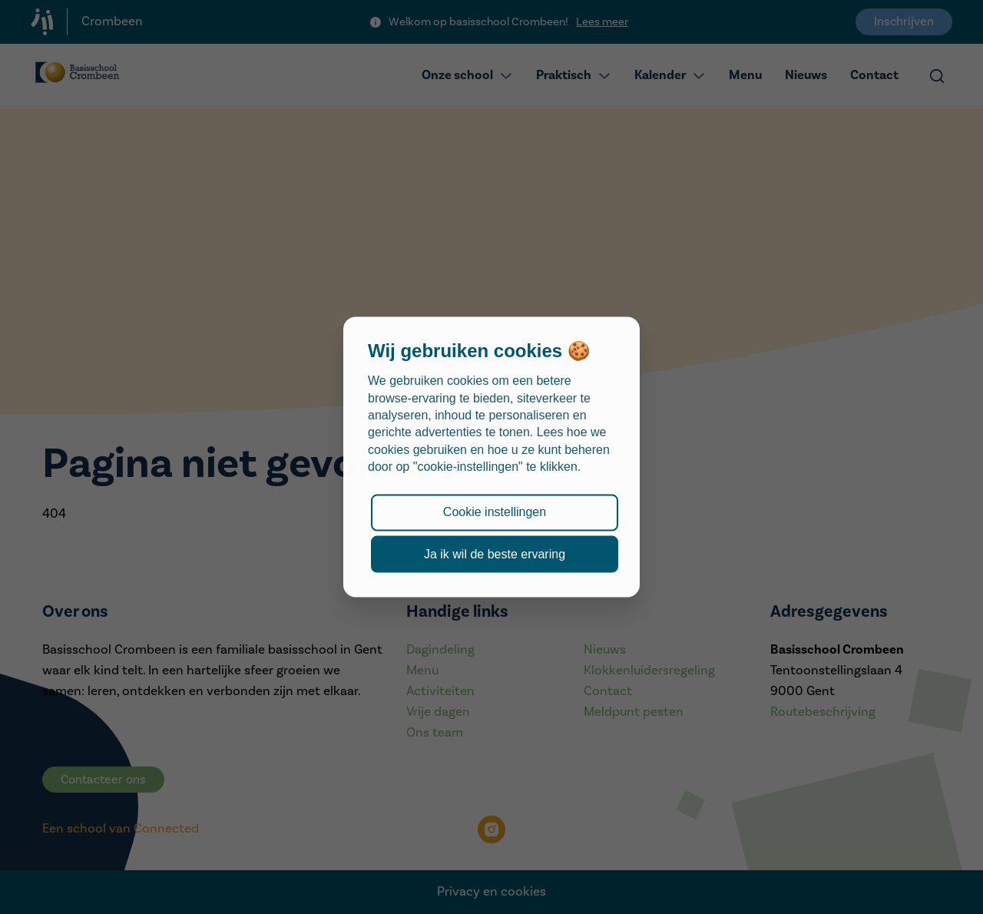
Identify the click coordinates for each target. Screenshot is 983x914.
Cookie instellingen (494, 511)
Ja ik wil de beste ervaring (494, 553)
